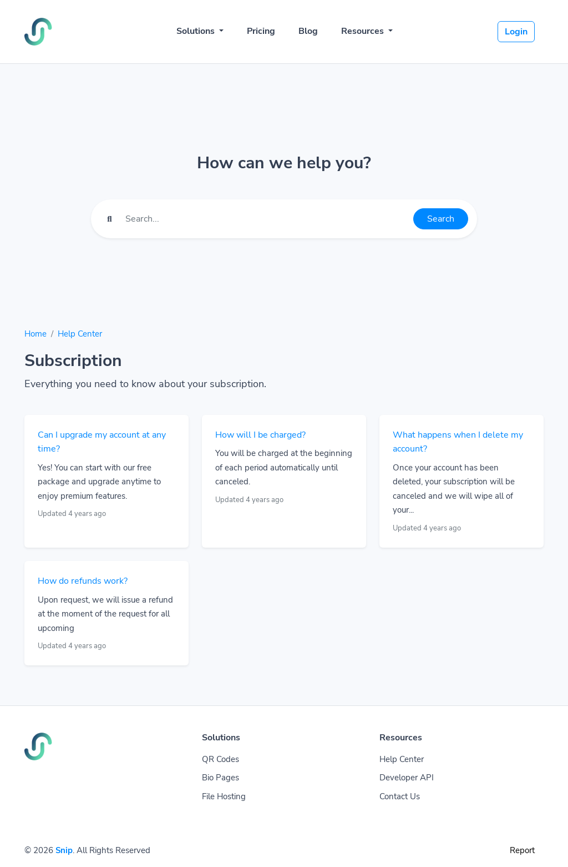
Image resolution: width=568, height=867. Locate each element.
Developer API (406, 777)
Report (522, 850)
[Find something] (266, 219)
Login (516, 32)
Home (35, 333)
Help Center (80, 333)
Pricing (261, 31)
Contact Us (399, 796)
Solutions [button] (196, 31)
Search (440, 219)
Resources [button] (363, 31)
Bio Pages (220, 777)
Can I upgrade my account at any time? (102, 442)
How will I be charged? (260, 435)
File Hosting (224, 796)
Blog (308, 31)
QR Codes (220, 759)
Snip (64, 850)
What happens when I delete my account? (458, 442)
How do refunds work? (83, 581)
